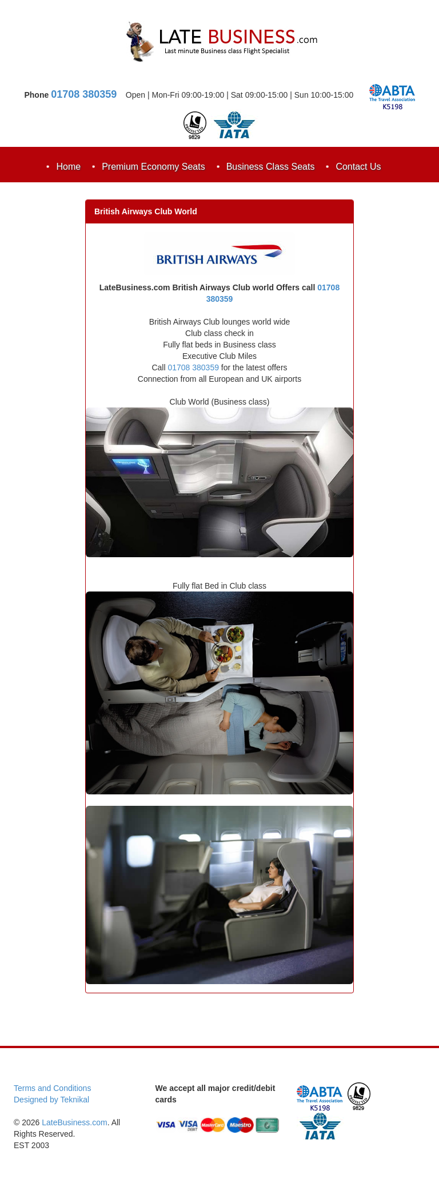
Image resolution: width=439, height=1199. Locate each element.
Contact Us (358, 166)
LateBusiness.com (74, 1122)
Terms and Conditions (52, 1088)
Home (68, 166)
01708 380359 (84, 94)
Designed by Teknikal (51, 1099)
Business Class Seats (270, 166)
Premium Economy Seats (153, 166)
